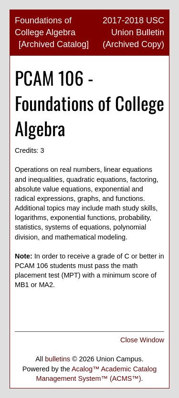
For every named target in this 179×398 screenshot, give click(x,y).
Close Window (142, 340)
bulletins (57, 359)
